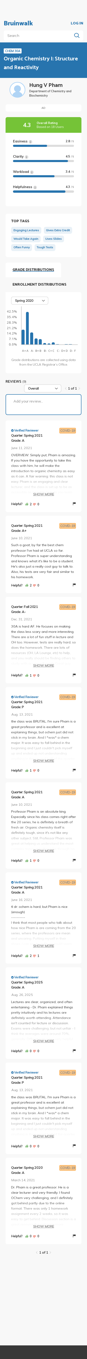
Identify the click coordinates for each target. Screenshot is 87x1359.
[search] (38, 35)
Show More (43, 494)
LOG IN (77, 24)
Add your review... (28, 401)
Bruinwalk (18, 23)
